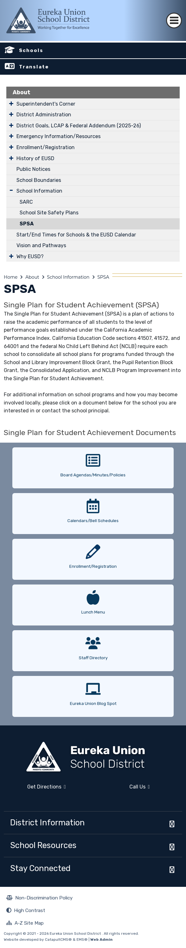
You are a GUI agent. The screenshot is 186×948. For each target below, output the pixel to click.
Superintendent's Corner (45, 104)
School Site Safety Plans (49, 213)
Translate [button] (34, 67)
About (21, 92)
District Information (47, 822)
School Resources (43, 845)
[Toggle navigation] (174, 15)
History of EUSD (35, 158)
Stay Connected (40, 868)
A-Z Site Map (25, 924)
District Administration (43, 115)
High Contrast (29, 910)
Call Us (123, 789)
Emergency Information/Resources (58, 136)
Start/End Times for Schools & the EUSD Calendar (76, 235)
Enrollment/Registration (45, 147)
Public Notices (33, 169)
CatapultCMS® (58, 939)
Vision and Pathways (41, 245)
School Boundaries (38, 180)
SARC (26, 202)
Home (10, 277)
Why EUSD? (30, 256)
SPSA (27, 224)
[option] (93, 465)
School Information (39, 191)
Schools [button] (31, 50)
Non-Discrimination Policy (39, 898)
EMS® (82, 939)
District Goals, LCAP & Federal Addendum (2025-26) (78, 126)
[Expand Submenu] (11, 103)
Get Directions (35, 789)
